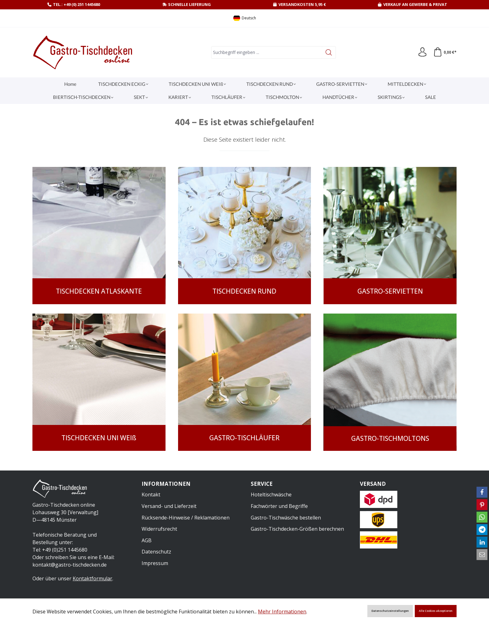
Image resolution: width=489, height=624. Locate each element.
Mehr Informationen (282, 611)
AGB (147, 539)
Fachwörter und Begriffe (279, 505)
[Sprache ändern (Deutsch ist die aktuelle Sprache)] (244, 18)
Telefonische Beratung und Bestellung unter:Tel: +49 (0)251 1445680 (64, 542)
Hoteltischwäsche (271, 494)
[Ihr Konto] (422, 52)
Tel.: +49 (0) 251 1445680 (76, 4)
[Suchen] (329, 52)
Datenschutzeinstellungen (390, 611)
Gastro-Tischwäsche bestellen (286, 517)
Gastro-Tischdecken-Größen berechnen (297, 528)
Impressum (155, 562)
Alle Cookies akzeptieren (436, 611)
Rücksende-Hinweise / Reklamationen (186, 517)
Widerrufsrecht (159, 528)
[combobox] (266, 52)
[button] (482, 492)
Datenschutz (156, 551)
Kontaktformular (92, 578)
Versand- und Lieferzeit (169, 505)
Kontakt (151, 494)
